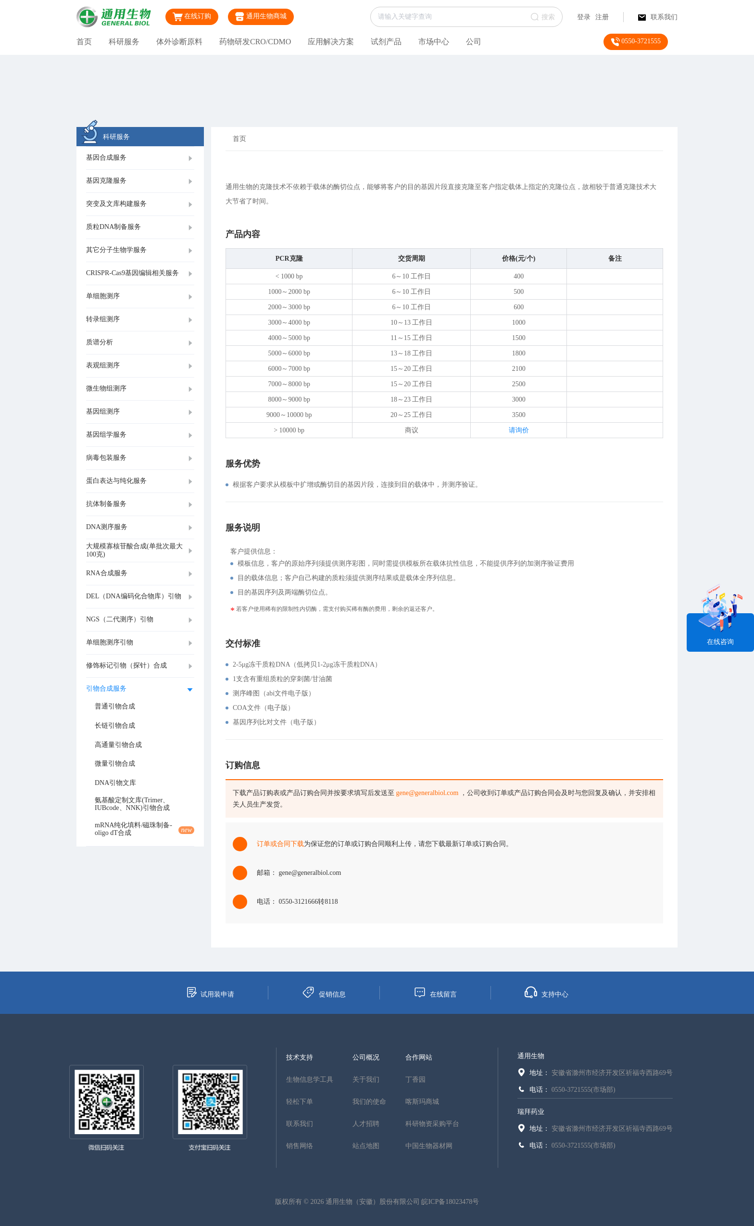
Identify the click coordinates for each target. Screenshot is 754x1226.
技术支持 (299, 1057)
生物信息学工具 (309, 1079)
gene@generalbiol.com (427, 792)
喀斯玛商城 (422, 1101)
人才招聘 (365, 1123)
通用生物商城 (261, 16)
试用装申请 (210, 992)
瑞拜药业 (530, 1111)
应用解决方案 (331, 42)
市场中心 (433, 42)
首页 (84, 42)
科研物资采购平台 (432, 1123)
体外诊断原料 (179, 42)
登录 (584, 17)
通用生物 (530, 1056)
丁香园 (415, 1079)
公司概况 (365, 1057)
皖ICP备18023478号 (450, 1201)
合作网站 (418, 1057)
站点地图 (365, 1146)
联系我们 (658, 17)
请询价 (519, 430)
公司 (473, 42)
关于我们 (365, 1079)
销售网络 (299, 1146)
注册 (602, 17)
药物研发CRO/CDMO (255, 42)
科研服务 (124, 42)
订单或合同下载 (280, 843)
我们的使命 (369, 1101)
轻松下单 (299, 1101)
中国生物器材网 (428, 1146)
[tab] (140, 158)
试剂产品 (386, 42)
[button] (140, 158)
